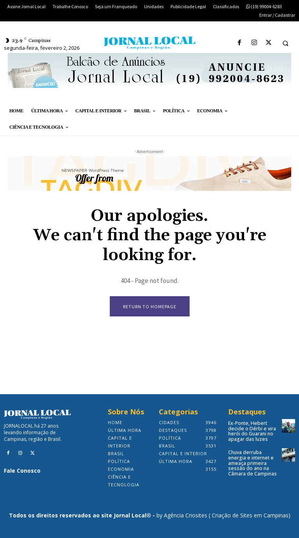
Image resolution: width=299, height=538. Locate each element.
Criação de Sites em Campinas (250, 515)
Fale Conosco (22, 470)
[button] (285, 43)
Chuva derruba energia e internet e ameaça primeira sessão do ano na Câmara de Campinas (252, 462)
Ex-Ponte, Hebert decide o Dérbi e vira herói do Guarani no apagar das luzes (251, 431)
